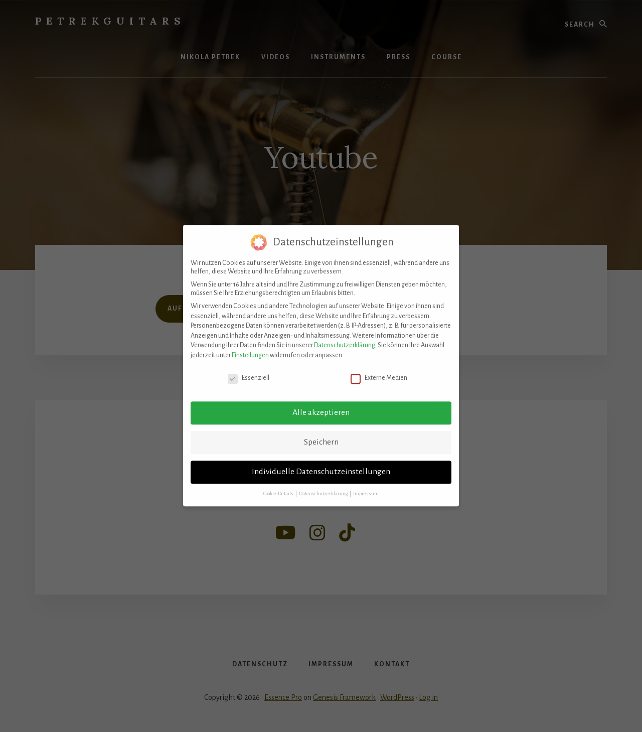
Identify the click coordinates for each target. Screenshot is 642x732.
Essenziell (248, 369)
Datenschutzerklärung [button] (324, 484)
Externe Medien (379, 369)
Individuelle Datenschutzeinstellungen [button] (321, 462)
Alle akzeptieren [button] (321, 403)
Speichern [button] (321, 432)
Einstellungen (250, 346)
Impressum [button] (366, 484)
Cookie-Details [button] (278, 484)
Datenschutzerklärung (344, 336)
